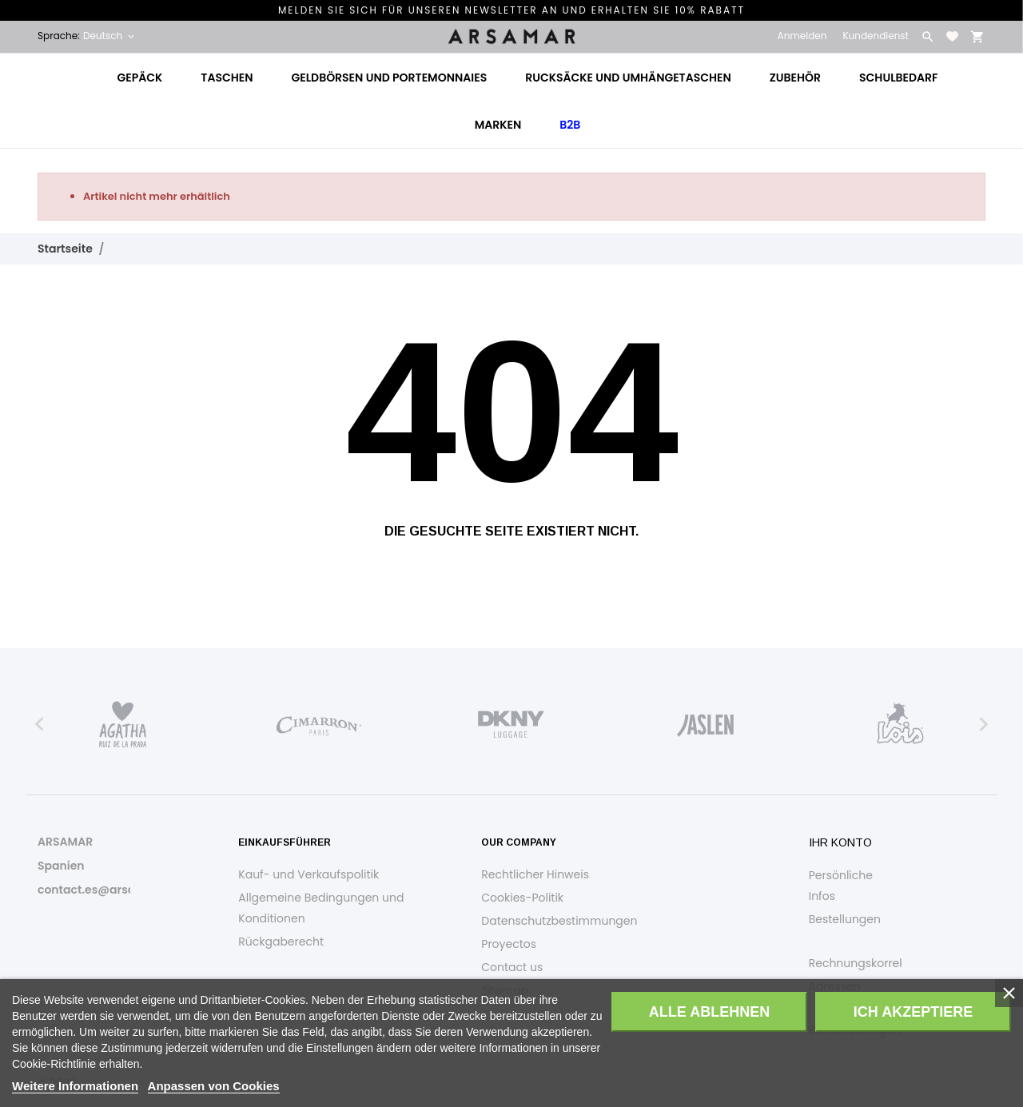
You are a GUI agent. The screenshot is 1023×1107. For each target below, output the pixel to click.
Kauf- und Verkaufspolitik (308, 874)
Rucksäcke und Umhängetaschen (628, 78)
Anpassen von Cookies (214, 1086)
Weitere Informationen (75, 1086)
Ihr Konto (840, 842)
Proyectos (508, 944)
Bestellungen (845, 919)
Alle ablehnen (709, 1012)
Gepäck (140, 78)
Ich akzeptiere (913, 1012)
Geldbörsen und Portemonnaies (389, 78)
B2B (569, 125)
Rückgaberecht (281, 942)
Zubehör (795, 78)
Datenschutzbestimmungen (559, 921)
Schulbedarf (898, 78)
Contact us (512, 967)
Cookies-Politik (522, 898)
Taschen (227, 78)
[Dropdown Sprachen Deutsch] (110, 36)
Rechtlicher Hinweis (535, 874)
